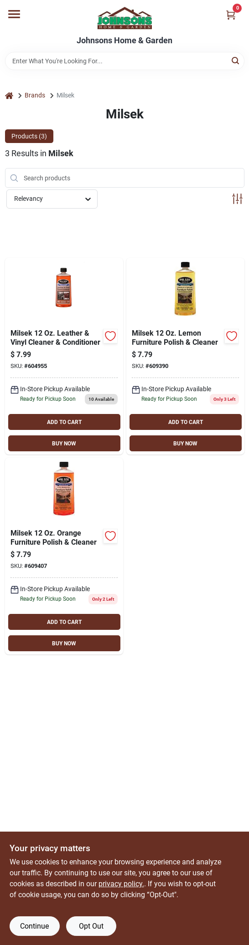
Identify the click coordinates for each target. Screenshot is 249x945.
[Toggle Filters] (237, 199)
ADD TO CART (64, 422)
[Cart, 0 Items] (230, 15)
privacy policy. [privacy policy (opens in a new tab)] (121, 883)
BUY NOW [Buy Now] (64, 443)
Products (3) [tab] (29, 136)
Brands (35, 95)
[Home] (9, 95)
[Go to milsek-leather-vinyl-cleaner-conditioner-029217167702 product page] (64, 356)
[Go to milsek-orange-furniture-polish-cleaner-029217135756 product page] (64, 556)
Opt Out (91, 926)
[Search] (236, 60)
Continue (34, 926)
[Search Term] (124, 61)
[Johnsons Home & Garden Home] (124, 18)
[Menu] (14, 14)
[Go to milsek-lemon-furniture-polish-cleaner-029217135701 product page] (185, 356)
